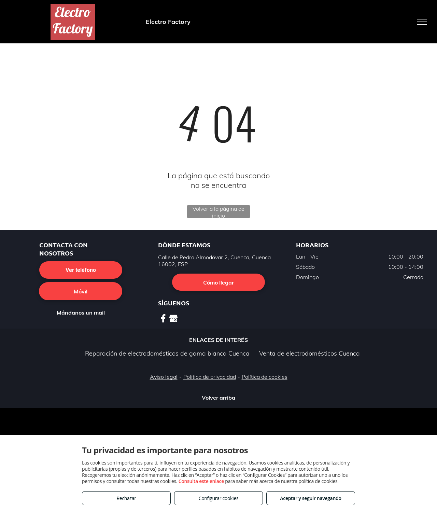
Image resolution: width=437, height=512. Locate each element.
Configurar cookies (219, 498)
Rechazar (126, 498)
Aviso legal (164, 376)
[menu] (422, 22)
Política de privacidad (209, 376)
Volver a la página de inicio (218, 211)
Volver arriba (218, 397)
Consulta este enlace (201, 481)
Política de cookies (264, 376)
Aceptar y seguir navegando (310, 498)
